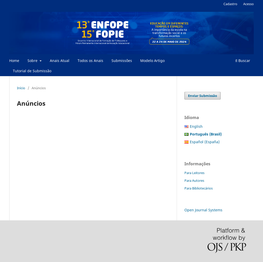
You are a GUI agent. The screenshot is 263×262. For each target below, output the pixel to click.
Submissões (121, 60)
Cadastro (230, 4)
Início (21, 88)
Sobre (33, 60)
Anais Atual (59, 60)
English (196, 126)
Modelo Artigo (152, 60)
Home (14, 60)
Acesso (248, 4)
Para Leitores (194, 172)
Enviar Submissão (202, 95)
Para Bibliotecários (198, 188)
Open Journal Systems (203, 209)
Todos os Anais (90, 60)
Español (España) (205, 141)
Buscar (242, 60)
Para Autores (194, 180)
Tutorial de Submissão (32, 70)
